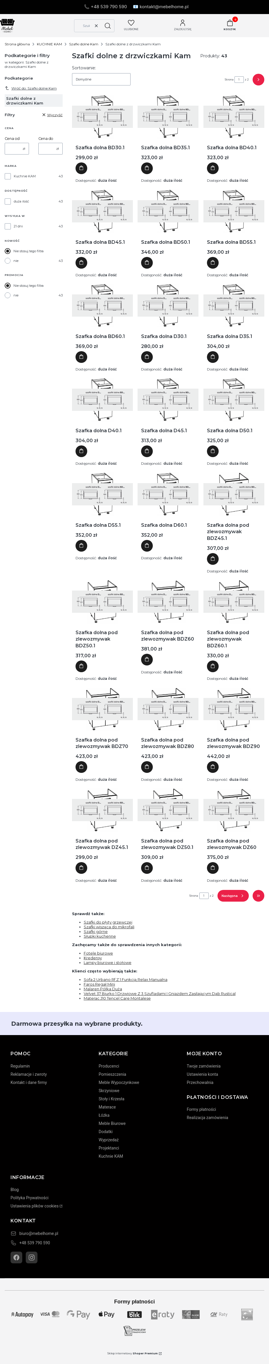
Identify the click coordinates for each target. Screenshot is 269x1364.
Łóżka (104, 1115)
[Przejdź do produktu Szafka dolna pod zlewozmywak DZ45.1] (102, 810)
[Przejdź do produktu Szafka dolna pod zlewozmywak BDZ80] (168, 709)
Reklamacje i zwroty (29, 1074)
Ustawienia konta (202, 1074)
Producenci (109, 1066)
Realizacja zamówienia (207, 1117)
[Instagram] (31, 1257)
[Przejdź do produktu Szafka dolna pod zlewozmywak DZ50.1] (168, 810)
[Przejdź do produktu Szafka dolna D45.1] (168, 400)
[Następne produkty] (233, 896)
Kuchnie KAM (25, 176)
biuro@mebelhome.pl (38, 1233)
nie (15, 261)
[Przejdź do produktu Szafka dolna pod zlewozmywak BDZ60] (168, 602)
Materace (107, 1107)
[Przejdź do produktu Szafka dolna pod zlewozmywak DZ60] (233, 810)
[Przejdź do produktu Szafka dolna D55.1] (102, 494)
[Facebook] (16, 1257)
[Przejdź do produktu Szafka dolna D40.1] (102, 400)
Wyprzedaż (109, 1139)
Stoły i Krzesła (111, 1099)
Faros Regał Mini (99, 984)
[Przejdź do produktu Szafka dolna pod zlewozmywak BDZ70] (102, 709)
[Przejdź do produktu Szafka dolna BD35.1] (168, 117)
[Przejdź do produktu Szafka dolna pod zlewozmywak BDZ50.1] (102, 602)
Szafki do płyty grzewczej (108, 922)
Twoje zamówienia (204, 1066)
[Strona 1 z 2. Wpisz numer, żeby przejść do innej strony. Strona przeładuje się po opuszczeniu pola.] (239, 79)
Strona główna (17, 44)
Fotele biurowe (98, 953)
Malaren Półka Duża (103, 988)
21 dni (18, 226)
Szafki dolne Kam (83, 44)
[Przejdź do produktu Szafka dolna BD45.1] (102, 211)
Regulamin (20, 1066)
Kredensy (93, 957)
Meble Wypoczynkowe (119, 1082)
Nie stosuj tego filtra (28, 251)
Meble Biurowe (112, 1123)
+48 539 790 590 (34, 1243)
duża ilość (21, 201)
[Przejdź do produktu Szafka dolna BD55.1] (233, 211)
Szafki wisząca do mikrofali (109, 926)
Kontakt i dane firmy (29, 1082)
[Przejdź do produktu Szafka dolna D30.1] (168, 305)
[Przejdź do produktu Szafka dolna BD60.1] (102, 305)
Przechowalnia (200, 1082)
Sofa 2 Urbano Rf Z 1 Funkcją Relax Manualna (125, 979)
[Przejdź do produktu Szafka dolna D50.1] (233, 400)
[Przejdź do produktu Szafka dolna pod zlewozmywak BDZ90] (233, 709)
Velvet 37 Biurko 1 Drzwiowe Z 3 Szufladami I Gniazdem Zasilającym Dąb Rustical (160, 993)
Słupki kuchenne (100, 936)
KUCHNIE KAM (49, 44)
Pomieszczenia (112, 1074)
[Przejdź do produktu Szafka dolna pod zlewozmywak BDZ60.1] (233, 602)
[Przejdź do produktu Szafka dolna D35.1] (233, 305)
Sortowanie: (84, 68)
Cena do (45, 138)
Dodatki (106, 1131)
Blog (15, 1189)
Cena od (12, 138)
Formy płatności (201, 1109)
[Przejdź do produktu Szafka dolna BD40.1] (233, 117)
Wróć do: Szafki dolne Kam (31, 88)
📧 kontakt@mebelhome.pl (161, 6)
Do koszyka (81, 168)
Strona (229, 79)
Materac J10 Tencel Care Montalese (117, 998)
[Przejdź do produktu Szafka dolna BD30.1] (102, 117)
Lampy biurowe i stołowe (107, 962)
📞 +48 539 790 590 (105, 6)
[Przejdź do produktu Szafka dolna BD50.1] (168, 211)
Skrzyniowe (109, 1090)
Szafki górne (96, 931)
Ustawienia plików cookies (35, 1206)
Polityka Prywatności (30, 1197)
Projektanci (109, 1148)
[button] (107, 26)
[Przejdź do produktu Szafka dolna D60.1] (168, 494)
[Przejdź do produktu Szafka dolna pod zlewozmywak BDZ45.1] (233, 494)
